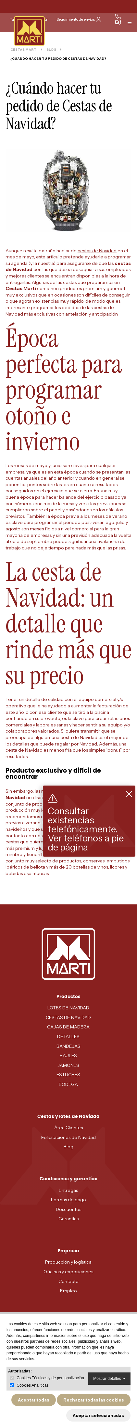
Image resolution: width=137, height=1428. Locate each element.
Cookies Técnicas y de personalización (50, 1378)
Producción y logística (68, 1262)
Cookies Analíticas (32, 1385)
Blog (68, 1147)
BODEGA (68, 1084)
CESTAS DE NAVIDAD (68, 1017)
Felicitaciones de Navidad (68, 1137)
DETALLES (68, 1036)
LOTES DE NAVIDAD (68, 1008)
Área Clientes (68, 1128)
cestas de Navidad (97, 251)
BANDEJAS (68, 1046)
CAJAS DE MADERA (68, 1027)
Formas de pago (68, 1200)
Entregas (68, 1190)
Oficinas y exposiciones (68, 1272)
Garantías (68, 1219)
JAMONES (68, 1065)
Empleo (68, 1291)
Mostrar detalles (109, 1378)
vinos (102, 867)
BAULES (68, 1055)
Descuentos (68, 1209)
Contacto (68, 1281)
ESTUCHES (68, 1075)
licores (117, 867)
